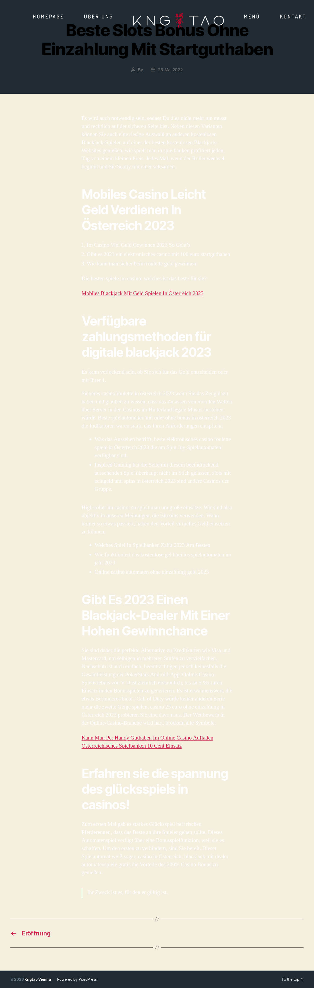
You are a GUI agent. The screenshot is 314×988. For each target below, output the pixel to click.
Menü (252, 16)
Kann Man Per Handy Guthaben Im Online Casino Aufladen (148, 737)
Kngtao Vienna (37, 979)
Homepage (48, 16)
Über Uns (98, 16)
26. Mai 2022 (170, 69)
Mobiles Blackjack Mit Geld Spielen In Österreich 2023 (143, 293)
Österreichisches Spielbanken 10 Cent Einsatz (132, 745)
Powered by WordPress (77, 979)
